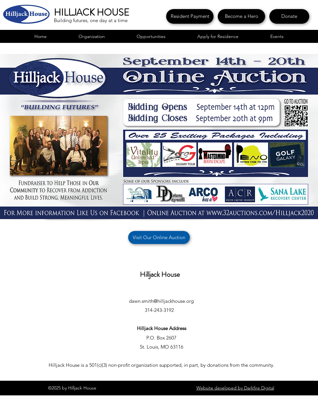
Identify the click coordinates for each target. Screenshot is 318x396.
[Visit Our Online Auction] (159, 237)
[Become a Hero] (241, 16)
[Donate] (289, 16)
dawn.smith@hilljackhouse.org (161, 301)
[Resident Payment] (190, 16)
